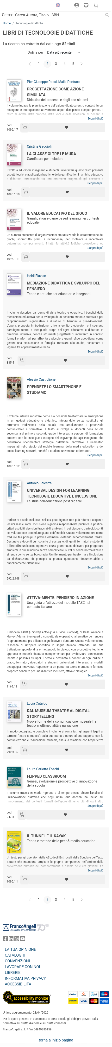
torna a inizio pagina (56, 1040)
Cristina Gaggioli (39, 146)
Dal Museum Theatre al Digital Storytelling (58, 713)
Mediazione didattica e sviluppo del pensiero (63, 286)
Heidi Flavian (36, 276)
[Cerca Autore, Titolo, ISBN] (58, 15)
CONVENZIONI (17, 961)
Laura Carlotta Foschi (43, 769)
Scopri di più (95, 118)
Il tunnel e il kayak (46, 836)
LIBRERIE (12, 972)
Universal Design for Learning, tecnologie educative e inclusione (62, 493)
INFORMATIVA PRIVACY (25, 978)
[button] (56, 5)
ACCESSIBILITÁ (18, 984)
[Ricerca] (107, 15)
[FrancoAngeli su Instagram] (16, 940)
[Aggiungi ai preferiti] (67, 127)
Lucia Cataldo (37, 703)
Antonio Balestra (39, 483)
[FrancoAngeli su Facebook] (5, 940)
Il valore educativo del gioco (57, 213)
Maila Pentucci (69, 82)
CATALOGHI (15, 955)
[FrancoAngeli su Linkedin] (11, 940)
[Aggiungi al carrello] (24, 127)
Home (7, 23)
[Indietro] (30, 64)
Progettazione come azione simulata (55, 92)
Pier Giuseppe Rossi (42, 82)
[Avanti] (82, 64)
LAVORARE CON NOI (22, 967)
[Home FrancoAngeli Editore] (19, 6)
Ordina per (35, 52)
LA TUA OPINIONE (20, 949)
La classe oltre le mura (51, 153)
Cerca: (7, 15)
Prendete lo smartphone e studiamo (54, 390)
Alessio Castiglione (41, 379)
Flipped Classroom (46, 776)
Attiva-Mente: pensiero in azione (60, 597)
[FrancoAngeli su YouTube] (22, 940)
